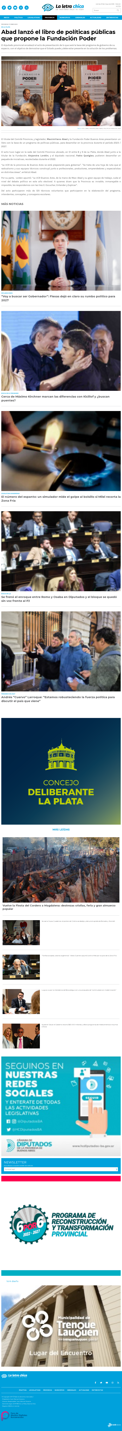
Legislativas (34, 18)
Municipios (65, 18)
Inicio (6, 18)
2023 (119, 128)
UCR (82, 128)
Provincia (49, 18)
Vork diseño (12, 1281)
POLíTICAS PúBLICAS (110, 128)
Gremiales (80, 18)
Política (18, 18)
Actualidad (95, 18)
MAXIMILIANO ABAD (96, 128)
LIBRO (87, 128)
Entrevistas (112, 18)
